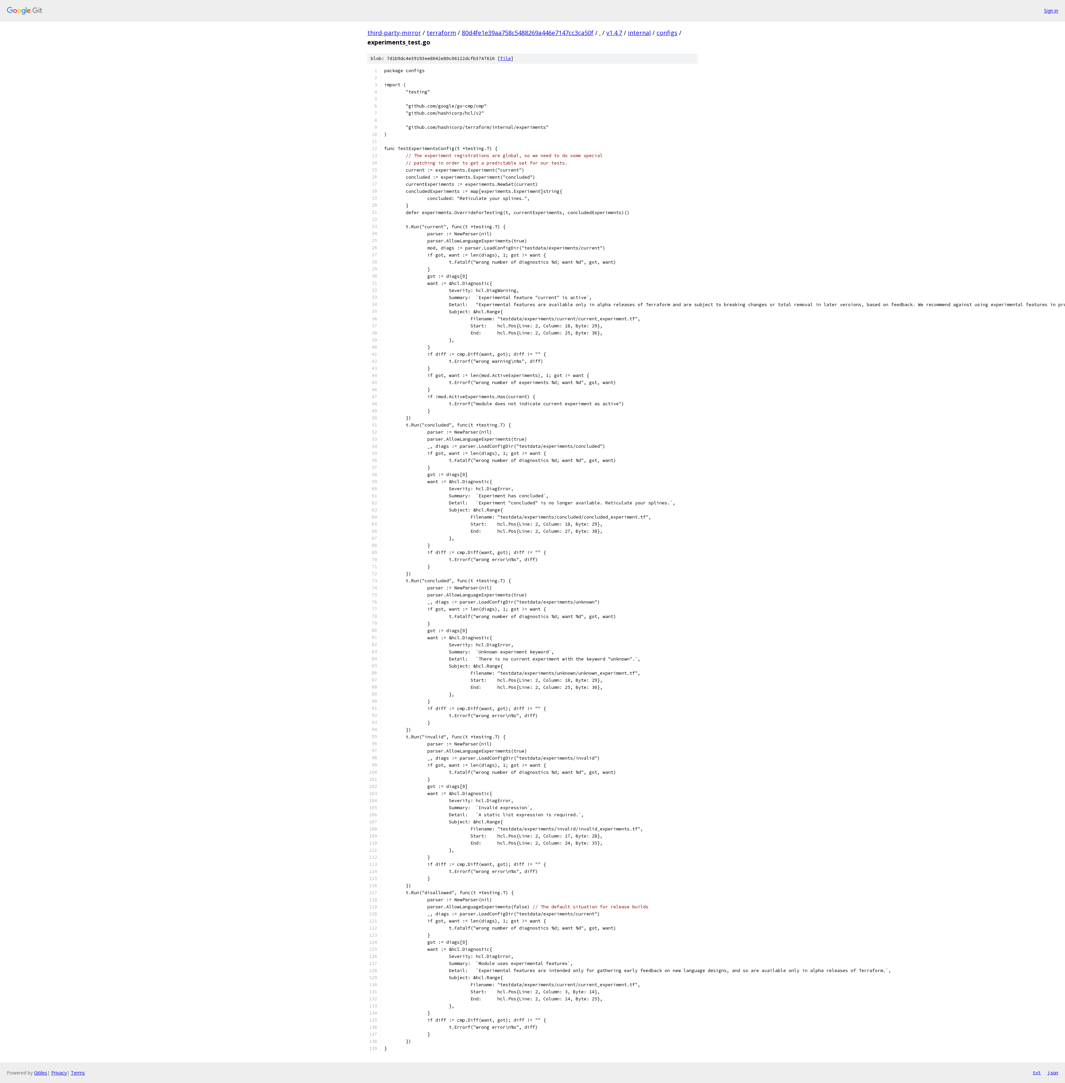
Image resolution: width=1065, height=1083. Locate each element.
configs (667, 33)
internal (639, 33)
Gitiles (40, 1073)
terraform (441, 33)
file (505, 58)
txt (1037, 1073)
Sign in (1051, 10)
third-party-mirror (394, 33)
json (1052, 1073)
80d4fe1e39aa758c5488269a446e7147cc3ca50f (528, 33)
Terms (78, 1073)
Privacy (59, 1073)
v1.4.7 (614, 33)
